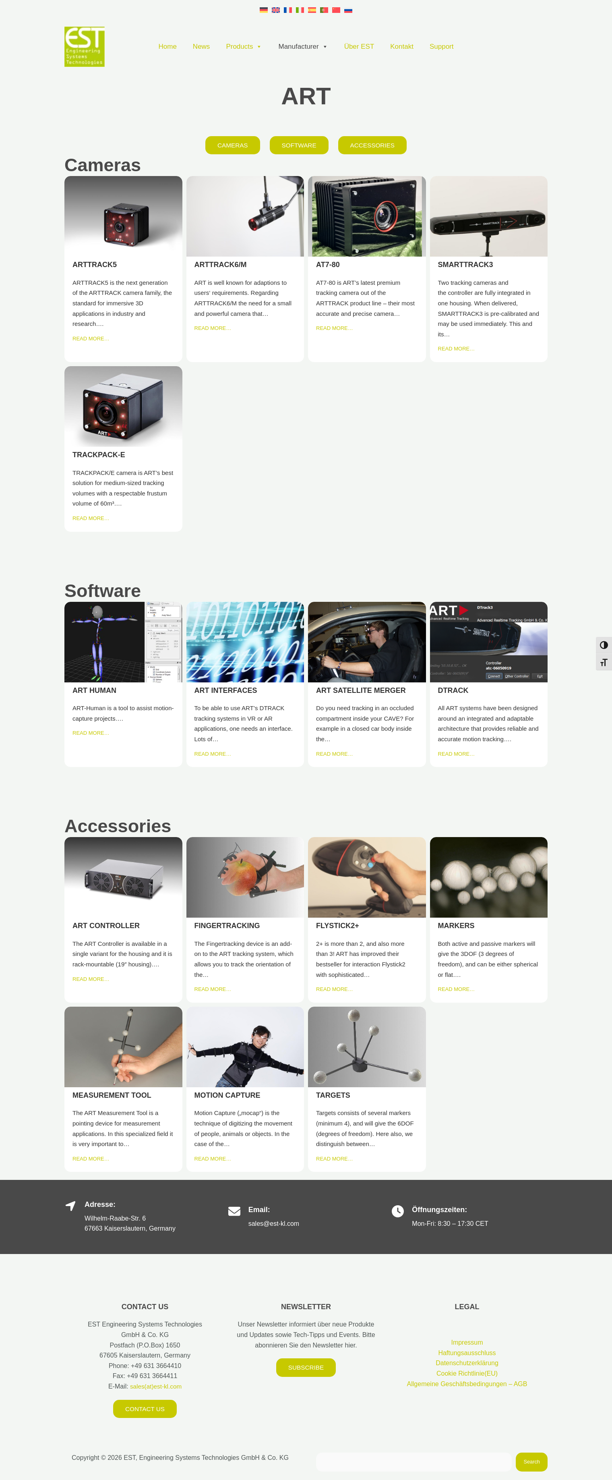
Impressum (467, 1342)
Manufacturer (303, 47)
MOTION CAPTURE (245, 1046)
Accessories (374, 145)
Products (244, 47)
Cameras (231, 145)
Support (442, 46)
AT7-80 (367, 216)
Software (299, 145)
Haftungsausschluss (467, 1353)
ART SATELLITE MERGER (367, 641)
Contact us (145, 1408)
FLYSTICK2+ (367, 877)
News (201, 46)
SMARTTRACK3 (489, 216)
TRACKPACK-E (123, 406)
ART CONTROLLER (123, 877)
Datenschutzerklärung (467, 1363)
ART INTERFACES (245, 641)
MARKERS (489, 877)
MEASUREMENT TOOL (123, 1046)
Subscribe (306, 1367)
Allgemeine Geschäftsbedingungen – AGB (467, 1384)
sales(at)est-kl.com (155, 1386)
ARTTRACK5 (123, 216)
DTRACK (489, 641)
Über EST (359, 46)
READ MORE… (91, 339)
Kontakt (402, 46)
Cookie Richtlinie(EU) (467, 1373)
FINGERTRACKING (245, 877)
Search (531, 1462)
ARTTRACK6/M (245, 216)
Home (168, 46)
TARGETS (367, 1046)
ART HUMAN (123, 641)
